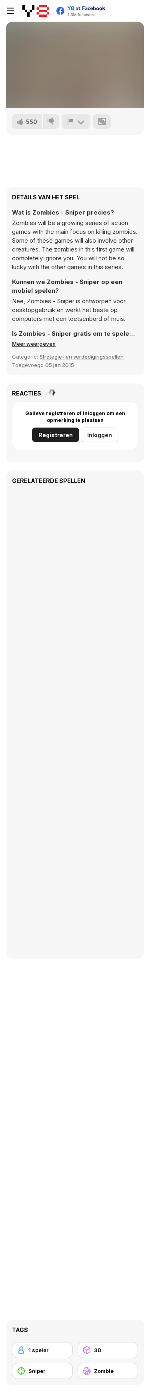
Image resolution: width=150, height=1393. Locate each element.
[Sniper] (42, 1371)
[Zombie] (108, 1371)
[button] (34, 343)
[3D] (108, 1350)
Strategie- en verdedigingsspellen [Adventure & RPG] (82, 356)
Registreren (55, 435)
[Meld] (76, 121)
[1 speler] (42, 1350)
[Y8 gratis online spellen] (35, 11)
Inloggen (99, 435)
